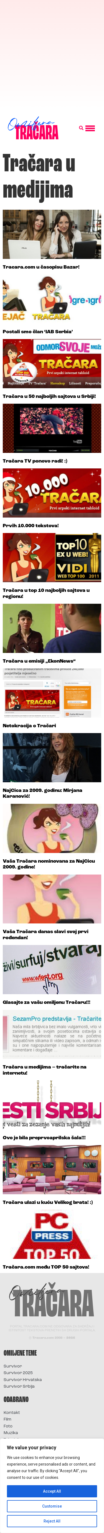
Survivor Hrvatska (23, 1380)
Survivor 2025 (18, 1373)
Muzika (11, 1433)
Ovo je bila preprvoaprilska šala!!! (44, 1138)
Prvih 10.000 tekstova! (31, 526)
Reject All (52, 1521)
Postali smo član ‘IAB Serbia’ (38, 332)
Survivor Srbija (19, 1387)
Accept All (52, 1491)
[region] (52, 1486)
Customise (52, 1506)
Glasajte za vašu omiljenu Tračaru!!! (46, 1002)
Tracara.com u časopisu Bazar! (41, 267)
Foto (8, 1426)
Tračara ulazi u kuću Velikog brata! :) (48, 1202)
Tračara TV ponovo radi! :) (35, 461)
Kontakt (12, 1413)
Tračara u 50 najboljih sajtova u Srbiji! (49, 396)
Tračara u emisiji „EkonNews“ (39, 661)
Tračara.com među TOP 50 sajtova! (46, 1267)
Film (7, 1420)
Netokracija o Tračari (29, 726)
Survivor (13, 1366)
